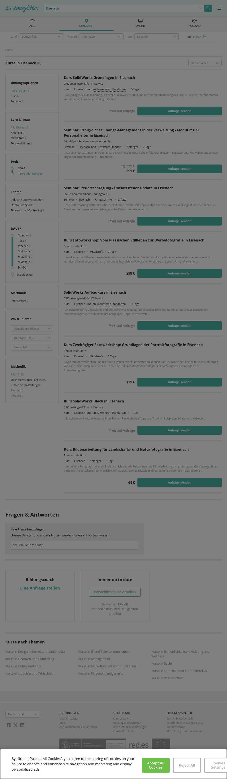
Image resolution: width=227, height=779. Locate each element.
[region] (113, 764)
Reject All (187, 765)
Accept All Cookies (155, 765)
